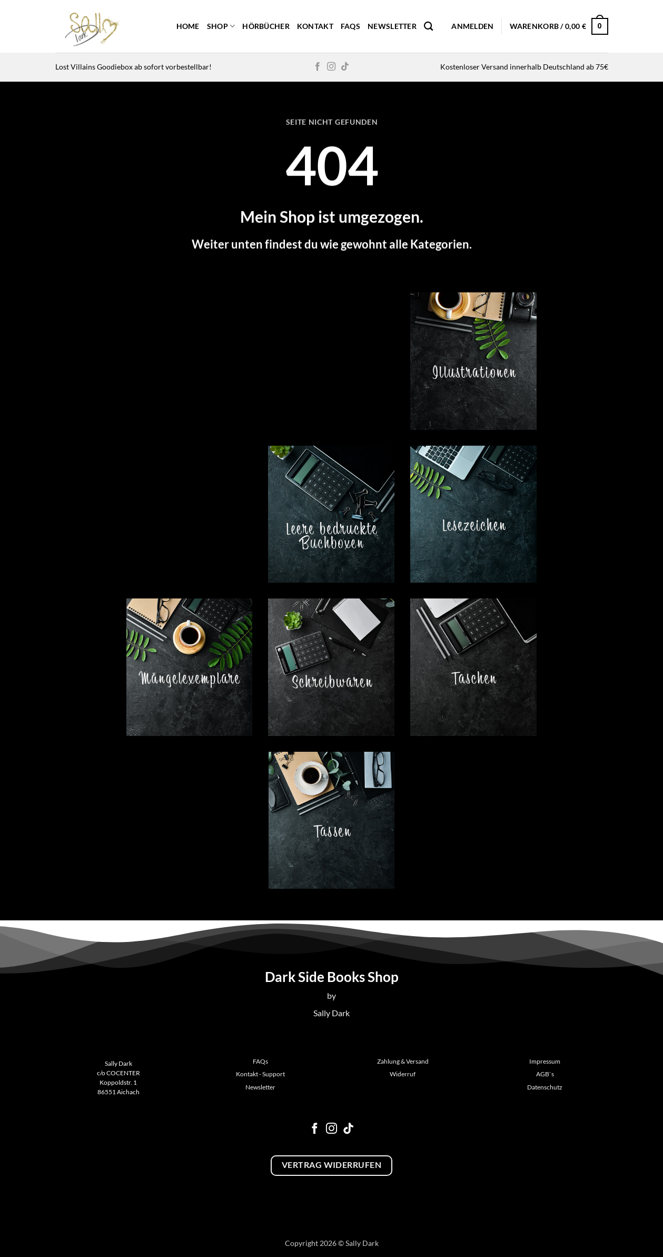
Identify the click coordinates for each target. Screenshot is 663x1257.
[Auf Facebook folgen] (317, 67)
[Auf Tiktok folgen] (345, 67)
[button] (472, 26)
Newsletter (392, 26)
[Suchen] (428, 26)
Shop (221, 26)
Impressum (544, 1061)
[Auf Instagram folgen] (331, 67)
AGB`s (545, 1074)
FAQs (350, 26)
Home (188, 26)
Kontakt (315, 26)
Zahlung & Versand (403, 1061)
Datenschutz (544, 1087)
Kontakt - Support (260, 1074)
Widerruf (402, 1074)
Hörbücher (266, 26)
